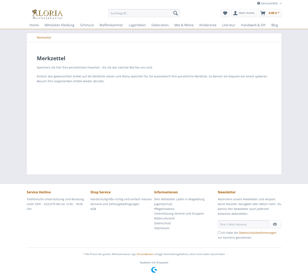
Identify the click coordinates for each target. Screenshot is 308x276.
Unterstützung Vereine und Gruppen (179, 213)
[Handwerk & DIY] (253, 25)
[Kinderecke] (208, 25)
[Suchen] (175, 13)
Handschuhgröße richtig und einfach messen (121, 199)
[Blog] (275, 25)
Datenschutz (162, 223)
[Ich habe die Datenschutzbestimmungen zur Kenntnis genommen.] (219, 232)
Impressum (161, 228)
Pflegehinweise (164, 209)
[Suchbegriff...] (144, 13)
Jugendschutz (163, 204)
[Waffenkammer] (111, 25)
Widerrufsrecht (164, 218)
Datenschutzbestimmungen (257, 233)
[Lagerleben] (137, 25)
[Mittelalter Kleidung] (59, 25)
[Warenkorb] (270, 13)
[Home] (34, 25)
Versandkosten (145, 254)
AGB (93, 209)
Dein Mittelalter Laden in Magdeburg (179, 199)
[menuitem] (144, 15)
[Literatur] (228, 25)
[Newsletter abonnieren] (275, 224)
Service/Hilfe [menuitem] (268, 3)
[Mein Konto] (244, 13)
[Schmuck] (87, 25)
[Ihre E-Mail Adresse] (243, 224)
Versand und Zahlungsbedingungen (114, 204)
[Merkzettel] (225, 13)
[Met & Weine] (184, 25)
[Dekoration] (160, 25)
